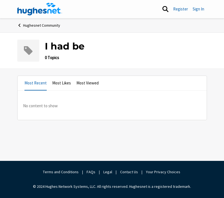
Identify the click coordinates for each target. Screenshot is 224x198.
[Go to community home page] (39, 9)
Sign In (198, 9)
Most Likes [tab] (61, 83)
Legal (107, 171)
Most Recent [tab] (35, 83)
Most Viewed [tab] (87, 83)
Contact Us (129, 171)
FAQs (91, 171)
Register (180, 9)
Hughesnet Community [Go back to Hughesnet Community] (38, 25)
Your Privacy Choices (163, 171)
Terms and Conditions (61, 171)
